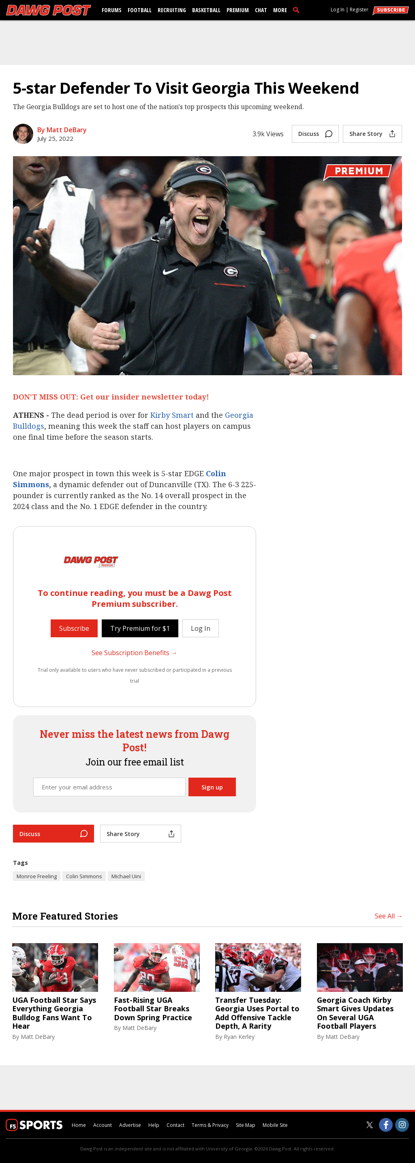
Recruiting (172, 10)
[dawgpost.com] (48, 10)
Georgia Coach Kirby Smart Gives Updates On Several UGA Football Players (355, 1013)
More (280, 10)
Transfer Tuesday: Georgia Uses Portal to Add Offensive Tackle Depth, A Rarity (257, 1013)
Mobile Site (275, 1125)
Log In (337, 9)
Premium (238, 10)
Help (153, 1125)
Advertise (130, 1125)
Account (102, 1125)
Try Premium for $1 (140, 628)
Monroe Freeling (37, 876)
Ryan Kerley (239, 1036)
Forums (112, 10)
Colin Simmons (84, 876)
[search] (298, 10)
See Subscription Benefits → (135, 652)
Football (140, 10)
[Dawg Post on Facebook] (386, 1125)
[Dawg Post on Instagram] (402, 1125)
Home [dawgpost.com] (79, 1125)
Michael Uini (126, 876)
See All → (389, 915)
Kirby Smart (172, 415)
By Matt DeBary (62, 129)
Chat (261, 10)
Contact (175, 1125)
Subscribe (74, 628)
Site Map (245, 1125)
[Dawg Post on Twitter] (369, 1125)
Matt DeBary (38, 1036)
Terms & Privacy (210, 1125)
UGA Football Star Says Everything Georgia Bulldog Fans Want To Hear (54, 1013)
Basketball (206, 10)
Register (359, 9)
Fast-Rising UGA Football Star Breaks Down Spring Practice (153, 1009)
